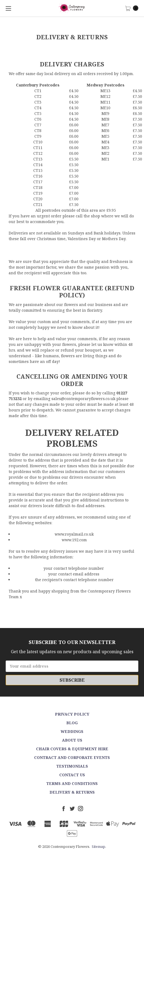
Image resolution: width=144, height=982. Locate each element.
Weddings (72, 731)
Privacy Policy (72, 714)
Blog (72, 722)
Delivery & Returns (72, 792)
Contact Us (72, 774)
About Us (72, 740)
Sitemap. (99, 846)
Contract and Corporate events (72, 757)
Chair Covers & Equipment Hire (72, 748)
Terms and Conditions (72, 783)
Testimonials (72, 766)
